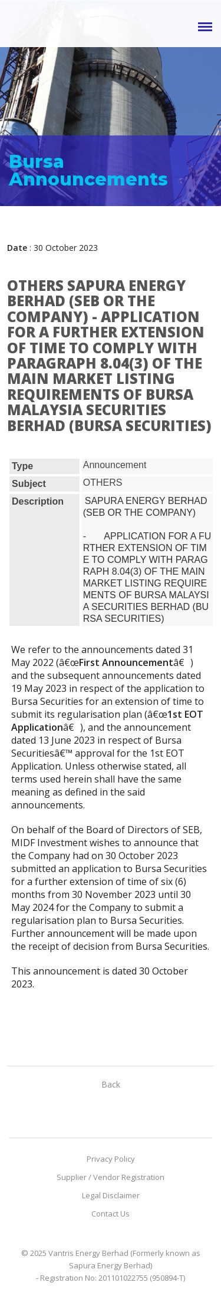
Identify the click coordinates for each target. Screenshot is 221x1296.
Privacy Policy (111, 1159)
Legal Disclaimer (111, 1195)
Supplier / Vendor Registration (110, 1177)
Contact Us (110, 1213)
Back (110, 1084)
